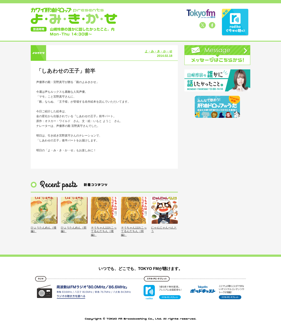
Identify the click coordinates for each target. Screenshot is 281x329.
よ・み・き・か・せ (158, 51)
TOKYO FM (201, 13)
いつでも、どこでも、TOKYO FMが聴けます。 (141, 268)
